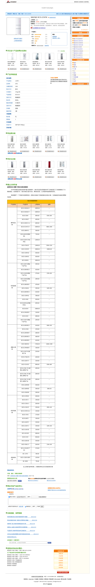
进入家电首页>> (85, 29)
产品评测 (61, 559)
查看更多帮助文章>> (12, 538)
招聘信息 (46, 580)
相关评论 (56, 38)
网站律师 (51, 580)
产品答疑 (69, 580)
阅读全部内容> (10, 470)
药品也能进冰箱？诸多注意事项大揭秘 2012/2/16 (22, 521)
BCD (57, 81)
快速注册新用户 (42, 496)
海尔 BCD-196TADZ (78, 45)
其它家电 (63, 51)
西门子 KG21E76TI (78, 57)
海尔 (22, 13)
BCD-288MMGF (11, 61)
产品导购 (61, 557)
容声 (75, 81)
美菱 (75, 75)
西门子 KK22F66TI (78, 49)
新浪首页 (81, 1)
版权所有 (50, 585)
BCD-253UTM (48, 61)
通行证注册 (63, 580)
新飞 (75, 73)
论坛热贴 (61, 568)
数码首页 (76, 1)
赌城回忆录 (86, 13)
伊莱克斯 (76, 77)
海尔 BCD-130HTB (78, 53)
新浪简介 (26, 580)
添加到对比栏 (52, 17)
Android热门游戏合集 (64, 13)
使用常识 (61, 564)
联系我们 (41, 580)
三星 (13, 63)
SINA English (57, 580)
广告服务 (36, 580)
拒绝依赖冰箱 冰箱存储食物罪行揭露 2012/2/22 (21, 518)
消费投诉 (61, 566)
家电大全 (15, 13)
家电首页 (9, 13)
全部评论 (9, 489)
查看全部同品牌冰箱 (15, 153)
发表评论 (47, 45)
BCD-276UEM (61, 61)
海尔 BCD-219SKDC (78, 51)
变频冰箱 (60, 81)
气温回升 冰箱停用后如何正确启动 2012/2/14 (21, 532)
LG (74, 71)
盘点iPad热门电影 (73, 13)
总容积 (80, 20)
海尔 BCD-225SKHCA (33, 480)
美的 (50, 63)
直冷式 (60, 79)
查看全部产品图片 (18, 38)
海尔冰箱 (32, 478)
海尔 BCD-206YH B (78, 40)
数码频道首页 (18, 563)
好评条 (16, 489)
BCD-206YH (48, 144)
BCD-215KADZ (61, 144)
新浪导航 (86, 1)
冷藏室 (74, 23)
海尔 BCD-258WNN (78, 42)
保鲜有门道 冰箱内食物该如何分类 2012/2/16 (21, 525)
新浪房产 (14, 566)
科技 (13, 551)
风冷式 (63, 79)
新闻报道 (55, 36)
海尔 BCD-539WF (78, 47)
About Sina (31, 580)
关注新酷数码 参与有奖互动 (38, 28)
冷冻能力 (78, 27)
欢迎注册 (21, 507)
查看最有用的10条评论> (54, 488)
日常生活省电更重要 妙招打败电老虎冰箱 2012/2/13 (23, 535)
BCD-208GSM (48, 169)
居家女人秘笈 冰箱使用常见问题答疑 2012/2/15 (21, 528)
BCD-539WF (23, 144)
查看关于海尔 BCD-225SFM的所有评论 (57, 490)
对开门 (76, 25)
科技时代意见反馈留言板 (37, 577)
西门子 (38, 63)
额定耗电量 (55, 79)
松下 (75, 79)
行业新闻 (61, 561)
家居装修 (14, 565)
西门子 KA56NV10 (78, 55)
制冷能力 (84, 25)
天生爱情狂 (80, 13)
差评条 (21, 489)
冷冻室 (77, 23)
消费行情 (61, 554)
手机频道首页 (18, 561)
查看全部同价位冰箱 (15, 179)
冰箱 (19, 13)
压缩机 (77, 20)
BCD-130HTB (36, 144)
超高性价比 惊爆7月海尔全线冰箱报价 (19, 475)
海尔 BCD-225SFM (51, 480)
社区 (57, 13)
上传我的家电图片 (18, 40)
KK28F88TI (35, 61)
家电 (16, 551)
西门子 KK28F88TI (78, 38)
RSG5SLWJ (23, 61)
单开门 (80, 25)
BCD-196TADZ (11, 144)
